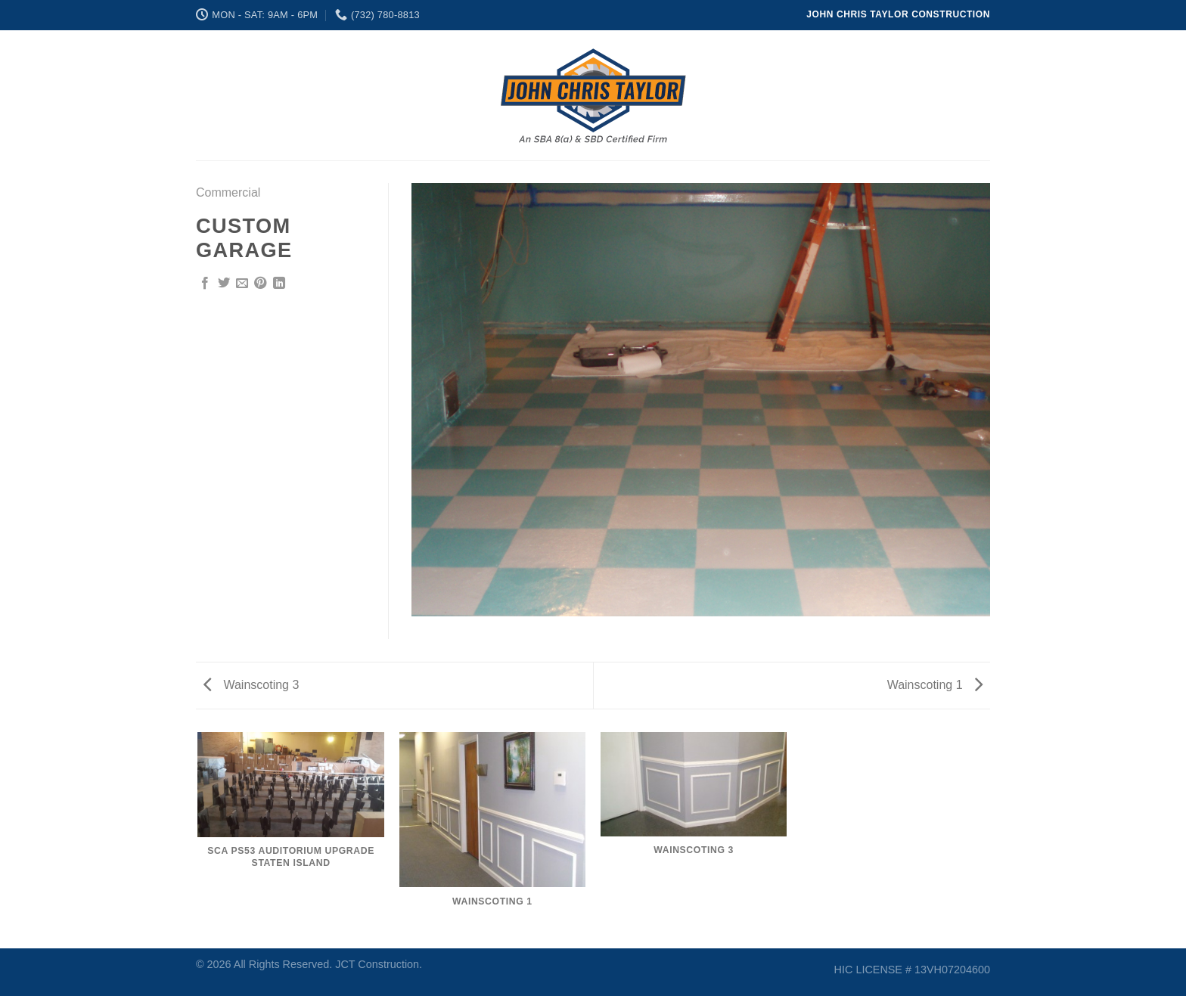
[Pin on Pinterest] (260, 283)
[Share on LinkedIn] (279, 283)
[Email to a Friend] (242, 283)
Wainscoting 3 (251, 684)
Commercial (228, 192)
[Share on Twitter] (224, 283)
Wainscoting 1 (935, 684)
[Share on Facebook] (205, 283)
